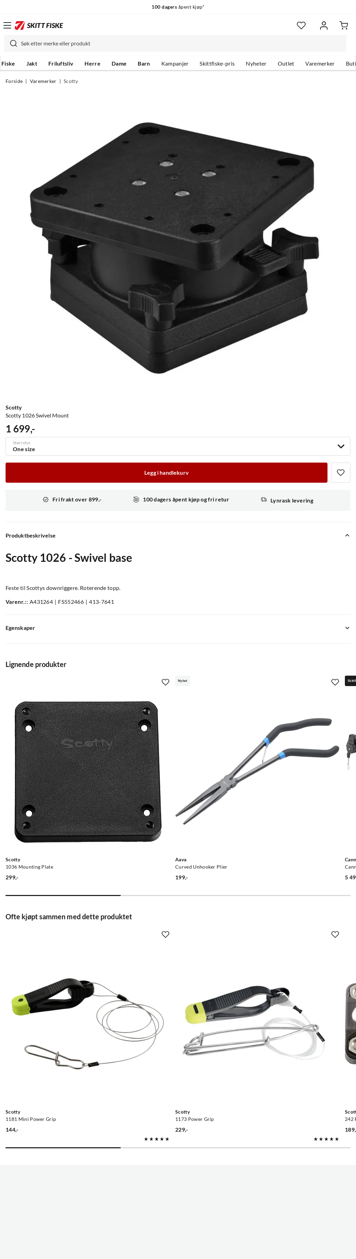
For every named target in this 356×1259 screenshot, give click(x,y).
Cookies (220, 1248)
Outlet (286, 63)
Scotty (71, 81)
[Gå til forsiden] (39, 25)
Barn (144, 63)
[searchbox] (181, 43)
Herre (92, 63)
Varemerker (319, 63)
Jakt (31, 63)
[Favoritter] (301, 25)
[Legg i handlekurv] (166, 473)
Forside (14, 81)
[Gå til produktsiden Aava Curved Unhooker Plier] (171, 743)
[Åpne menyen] (7, 25)
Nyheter (256, 63)
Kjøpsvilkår (193, 1248)
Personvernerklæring (151, 1248)
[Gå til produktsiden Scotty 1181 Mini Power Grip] (59, 938)
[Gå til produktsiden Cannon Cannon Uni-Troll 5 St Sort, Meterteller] (283, 743)
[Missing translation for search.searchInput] (10, 43)
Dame (119, 63)
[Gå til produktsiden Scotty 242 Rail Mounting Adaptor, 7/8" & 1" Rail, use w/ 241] (283, 938)
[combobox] (175, 43)
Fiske (8, 63)
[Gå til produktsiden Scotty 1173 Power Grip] (171, 938)
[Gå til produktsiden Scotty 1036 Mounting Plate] (59, 743)
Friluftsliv (61, 63)
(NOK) (178, 1218)
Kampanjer (175, 63)
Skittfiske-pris (217, 63)
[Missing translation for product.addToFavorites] (340, 473)
